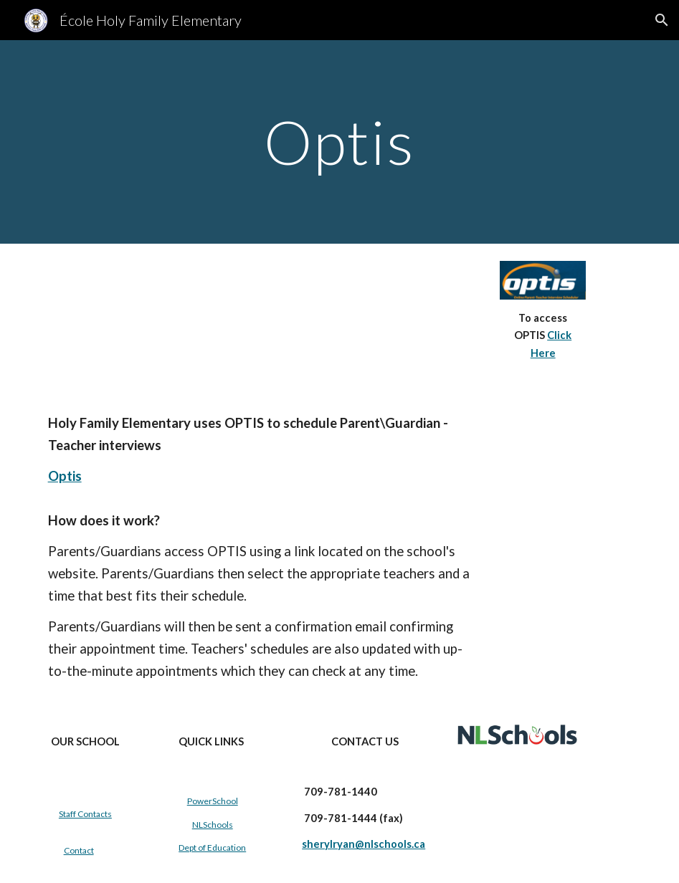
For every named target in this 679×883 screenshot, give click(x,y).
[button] (662, 20)
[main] (339, 141)
